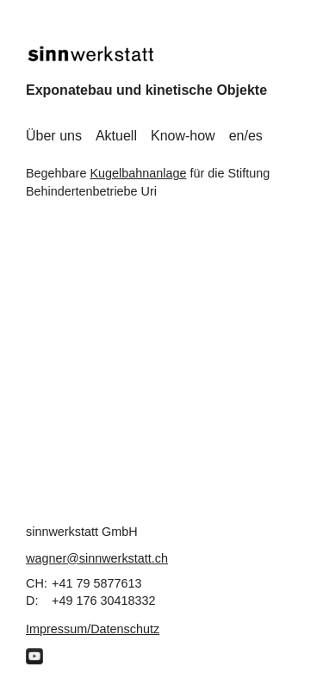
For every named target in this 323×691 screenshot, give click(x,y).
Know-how (183, 135)
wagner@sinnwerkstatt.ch (97, 558)
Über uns (54, 135)
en (237, 135)
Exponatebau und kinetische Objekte (146, 90)
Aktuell (116, 135)
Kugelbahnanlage (138, 173)
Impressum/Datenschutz (92, 629)
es (255, 135)
